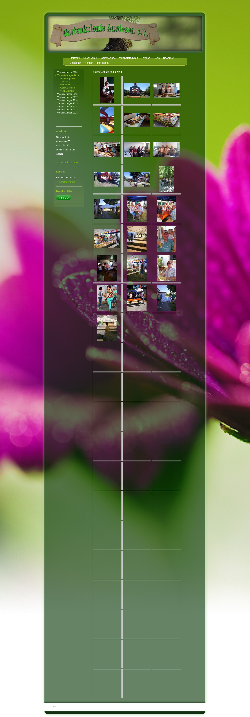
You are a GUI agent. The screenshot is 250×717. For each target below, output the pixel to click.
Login (194, 706)
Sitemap (73, 707)
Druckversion (61, 707)
